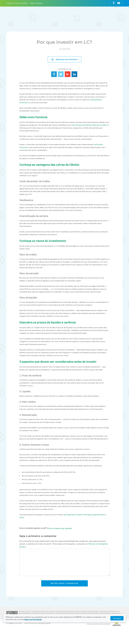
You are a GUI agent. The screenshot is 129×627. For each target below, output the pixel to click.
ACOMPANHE (68, 14)
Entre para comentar (64, 583)
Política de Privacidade (38, 623)
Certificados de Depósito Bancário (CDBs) (89, 125)
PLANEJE (24, 14)
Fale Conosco (36, 3)
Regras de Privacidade (33, 619)
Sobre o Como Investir (16, 3)
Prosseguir (117, 618)
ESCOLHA (52, 14)
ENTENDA (38, 14)
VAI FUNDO (80, 14)
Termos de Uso (14, 623)
